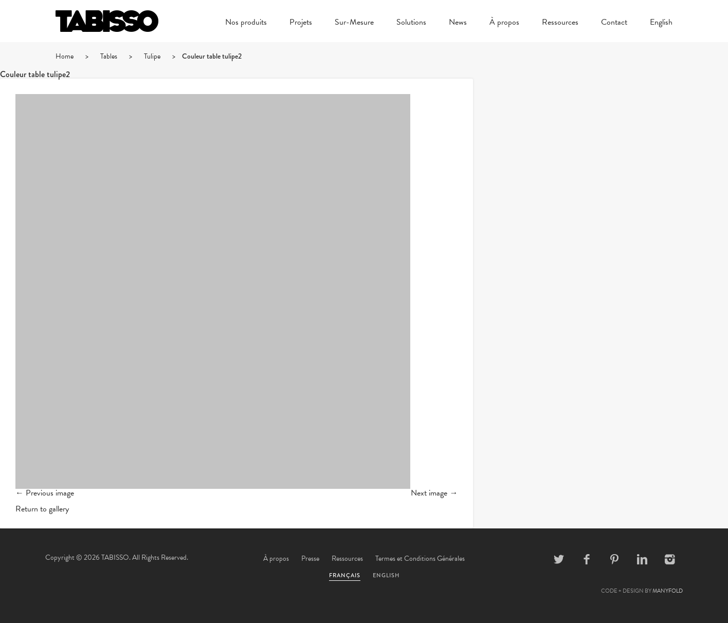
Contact (614, 23)
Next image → (434, 493)
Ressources (560, 23)
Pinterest (614, 559)
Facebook (586, 559)
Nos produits (246, 23)
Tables (108, 56)
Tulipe (152, 56)
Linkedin (642, 559)
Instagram (670, 559)
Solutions (411, 23)
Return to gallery (42, 509)
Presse (310, 558)
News (458, 23)
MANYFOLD (667, 591)
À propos (504, 23)
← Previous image (44, 493)
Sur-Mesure (354, 23)
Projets (300, 23)
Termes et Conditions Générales (420, 558)
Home (65, 56)
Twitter (559, 559)
